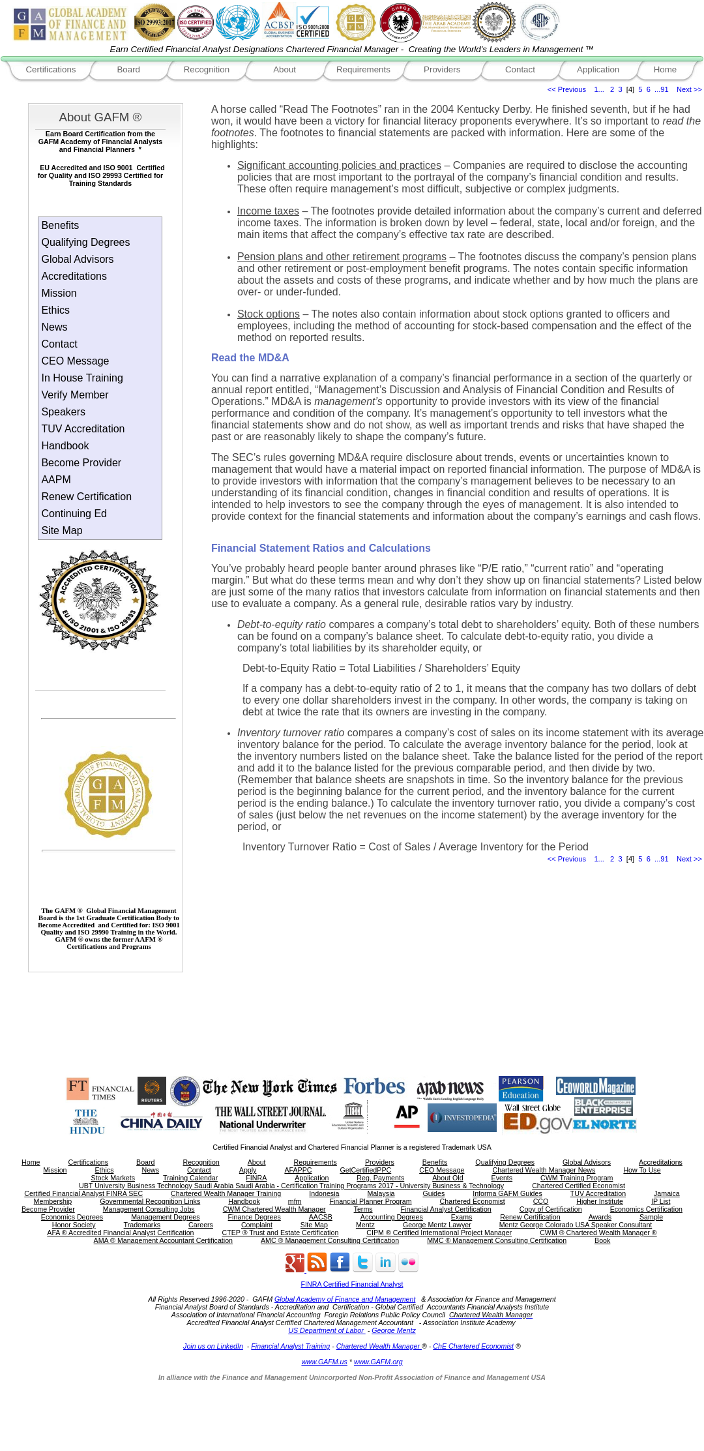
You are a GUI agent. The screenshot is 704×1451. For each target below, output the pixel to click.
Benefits (60, 225)
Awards (600, 1217)
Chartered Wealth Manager (379, 1346)
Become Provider (81, 462)
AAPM (55, 479)
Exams (462, 1217)
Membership (53, 1201)
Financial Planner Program (370, 1201)
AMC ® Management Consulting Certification (330, 1240)
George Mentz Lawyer (437, 1225)
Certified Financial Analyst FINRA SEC (83, 1193)
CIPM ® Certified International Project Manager (439, 1232)
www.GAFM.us (324, 1362)
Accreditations (74, 276)
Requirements (363, 69)
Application (598, 69)
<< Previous (567, 89)
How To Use (641, 1170)
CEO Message (75, 360)
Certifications (50, 69)
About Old (447, 1178)
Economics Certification (646, 1209)
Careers (200, 1225)
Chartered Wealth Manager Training (226, 1193)
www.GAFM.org (378, 1362)
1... (599, 89)
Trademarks (142, 1225)
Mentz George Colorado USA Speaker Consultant (576, 1225)
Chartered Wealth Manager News (543, 1170)
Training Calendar (190, 1178)
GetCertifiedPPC (365, 1170)
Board (128, 69)
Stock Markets (113, 1178)
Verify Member (74, 394)
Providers (442, 69)
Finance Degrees (254, 1217)
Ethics (55, 310)
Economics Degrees (72, 1217)
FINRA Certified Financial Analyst (352, 1284)
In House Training (82, 377)
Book (602, 1240)
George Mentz (394, 1330)
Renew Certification (86, 496)
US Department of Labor (326, 1330)
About (284, 69)
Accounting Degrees (391, 1217)
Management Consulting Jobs (149, 1209)
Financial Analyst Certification (446, 1209)
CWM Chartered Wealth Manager (274, 1209)
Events (502, 1178)
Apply (248, 1170)
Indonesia (324, 1193)
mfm (295, 1201)
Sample (651, 1217)
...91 (661, 89)
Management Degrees (165, 1217)
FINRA (256, 1178)
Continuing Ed (74, 513)
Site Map (61, 530)
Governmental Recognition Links (150, 1201)
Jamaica (667, 1193)
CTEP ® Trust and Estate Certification (280, 1232)
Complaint (256, 1225)
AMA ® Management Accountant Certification (163, 1240)
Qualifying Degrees (85, 242)
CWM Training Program (576, 1178)
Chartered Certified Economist (578, 1185)
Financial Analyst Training (290, 1346)
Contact (520, 69)
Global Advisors (77, 259)
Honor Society (74, 1225)
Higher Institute (599, 1201)
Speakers (63, 411)
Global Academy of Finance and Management (344, 1299)
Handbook (65, 445)
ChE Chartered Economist (473, 1346)
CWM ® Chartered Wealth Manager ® (598, 1232)
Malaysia (380, 1193)
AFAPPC (298, 1170)
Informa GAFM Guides (507, 1193)
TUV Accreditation (83, 428)
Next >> (689, 89)
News (54, 327)
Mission (58, 293)
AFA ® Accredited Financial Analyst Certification (120, 1232)
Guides (433, 1193)
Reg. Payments (380, 1178)
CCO (541, 1201)
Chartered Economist (472, 1201)
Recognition (206, 69)
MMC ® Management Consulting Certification (496, 1240)
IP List (660, 1201)
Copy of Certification (551, 1209)
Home (665, 69)
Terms (363, 1209)
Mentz (365, 1225)
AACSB (320, 1217)
